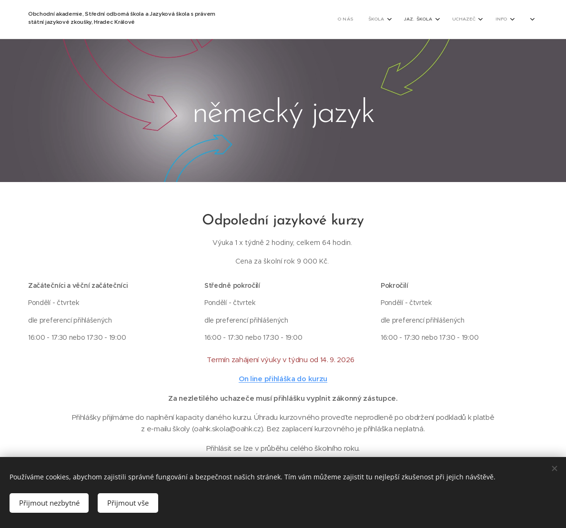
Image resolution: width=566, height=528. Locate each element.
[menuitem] (324, 19)
